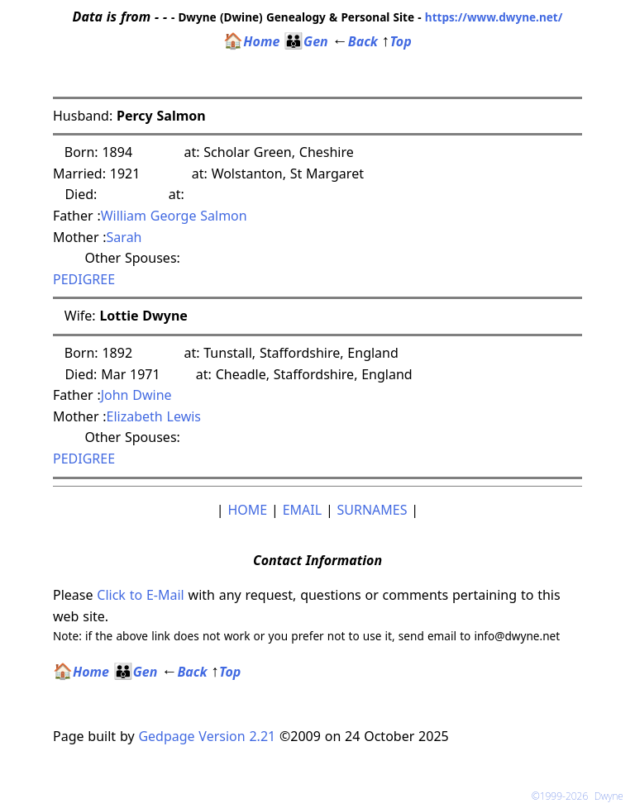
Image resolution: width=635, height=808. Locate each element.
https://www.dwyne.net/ (494, 17)
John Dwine (136, 395)
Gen (306, 41)
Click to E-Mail (140, 595)
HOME (247, 510)
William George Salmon (174, 216)
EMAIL (302, 510)
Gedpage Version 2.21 (206, 736)
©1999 (581, 796)
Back (355, 41)
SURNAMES (372, 510)
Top (397, 41)
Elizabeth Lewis (154, 416)
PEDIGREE (84, 279)
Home (251, 41)
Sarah (126, 237)
